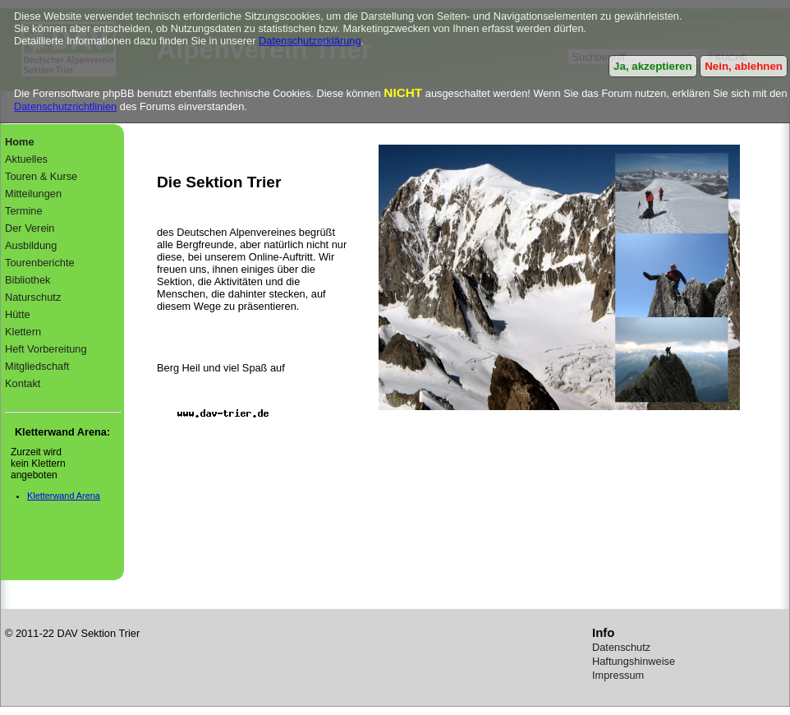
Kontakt (22, 383)
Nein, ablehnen (744, 66)
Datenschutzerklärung (310, 41)
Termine (24, 211)
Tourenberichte (40, 262)
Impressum (618, 675)
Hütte (17, 314)
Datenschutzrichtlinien (65, 106)
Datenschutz (621, 647)
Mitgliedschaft (37, 366)
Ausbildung (31, 245)
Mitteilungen (33, 193)
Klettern (23, 331)
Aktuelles (26, 159)
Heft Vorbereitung (46, 349)
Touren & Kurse (41, 176)
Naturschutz (33, 297)
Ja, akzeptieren (652, 66)
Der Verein (29, 228)
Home (19, 142)
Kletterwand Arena (63, 496)
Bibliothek (28, 280)
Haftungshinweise (633, 661)
